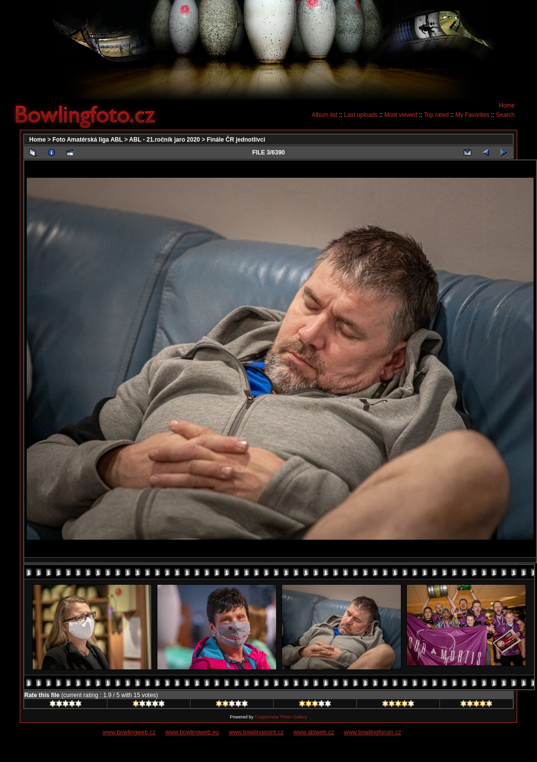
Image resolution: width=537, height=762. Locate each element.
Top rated (436, 114)
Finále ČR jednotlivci (236, 139)
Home (507, 105)
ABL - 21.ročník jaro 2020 (164, 139)
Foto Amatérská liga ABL (87, 139)
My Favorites (472, 114)
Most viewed (400, 114)
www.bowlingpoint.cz (256, 732)
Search (505, 114)
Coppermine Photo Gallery (280, 716)
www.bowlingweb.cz (129, 732)
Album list (325, 114)
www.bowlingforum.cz (372, 732)
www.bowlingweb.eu (192, 732)
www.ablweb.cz (313, 732)
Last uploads (361, 114)
